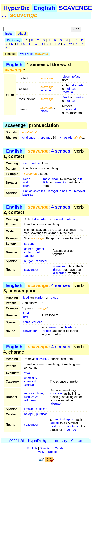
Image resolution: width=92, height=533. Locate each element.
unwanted (69, 109)
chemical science (30, 383)
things (57, 269)
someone (59, 266)
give (25, 316)
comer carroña (32, 322)
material (68, 92)
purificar (41, 409)
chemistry (30, 378)
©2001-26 (16, 441)
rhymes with (70, 137)
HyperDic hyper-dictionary (47, 441)
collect (28, 252)
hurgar (28, 261)
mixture (55, 426)
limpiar (28, 409)
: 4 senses (49, 150)
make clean (26, 184)
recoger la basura (59, 191)
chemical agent (63, 419)
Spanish (45, 448)
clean (66, 76)
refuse (76, 76)
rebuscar (41, 261)
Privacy (39, 451)
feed (66, 97)
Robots (53, 451)
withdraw (30, 400)
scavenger (31, 269)
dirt (80, 179)
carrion (79, 97)
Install (9, 33)
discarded (78, 85)
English (44, 8)
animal (52, 327)
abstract (55, 403)
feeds (68, 327)
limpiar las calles (34, 191)
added (54, 423)
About (22, 33)
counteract (73, 426)
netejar (28, 414)
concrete (56, 393)
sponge (46, 137)
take (40, 393)
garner (40, 249)
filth (45, 182)
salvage (45, 90)
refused (71, 88)
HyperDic (16, 8)
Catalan (60, 448)
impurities (69, 429)
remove (29, 393)
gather (28, 249)
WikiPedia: (34, 53)
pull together (32, 254)
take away (31, 397)
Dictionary (13, 40)
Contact (77, 441)
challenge (28, 137)
